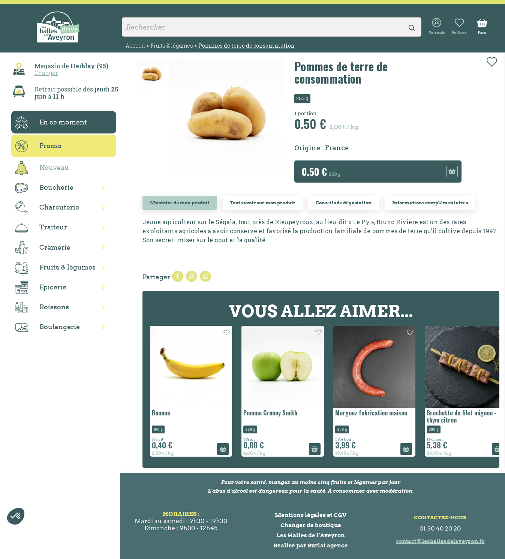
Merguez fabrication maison (371, 412)
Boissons (42, 307)
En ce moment (51, 122)
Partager (177, 276)
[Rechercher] (271, 27)
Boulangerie (47, 327)
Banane (161, 412)
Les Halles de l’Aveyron (310, 535)
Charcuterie (47, 207)
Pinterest (205, 276)
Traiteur (41, 227)
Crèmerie (42, 247)
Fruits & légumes (55, 268)
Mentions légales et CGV (310, 515)
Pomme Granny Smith (270, 412)
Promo (38, 146)
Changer (46, 72)
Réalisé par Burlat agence (310, 545)
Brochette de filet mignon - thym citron (461, 416)
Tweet (191, 276)
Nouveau (42, 168)
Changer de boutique (310, 525)
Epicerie (40, 287)
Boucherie (44, 188)
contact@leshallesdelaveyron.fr (440, 541)
